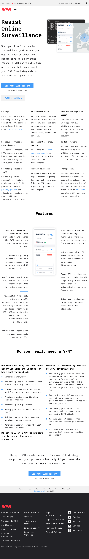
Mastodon (77, 530)
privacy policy (15, 129)
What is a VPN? (9, 529)
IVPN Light (7, 516)
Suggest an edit (40, 491)
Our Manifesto (31, 512)
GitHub (76, 526)
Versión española (10, 540)
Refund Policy (53, 532)
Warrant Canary (32, 528)
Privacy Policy (54, 528)
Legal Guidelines (55, 519)
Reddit (76, 517)
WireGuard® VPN (9, 521)
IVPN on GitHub (13, 98)
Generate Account (10, 512)
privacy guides (9, 189)
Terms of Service (55, 523)
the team (80, 189)
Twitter (77, 521)
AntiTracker (7, 525)
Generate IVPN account (17, 85)
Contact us (79, 512)
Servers (28, 516)
